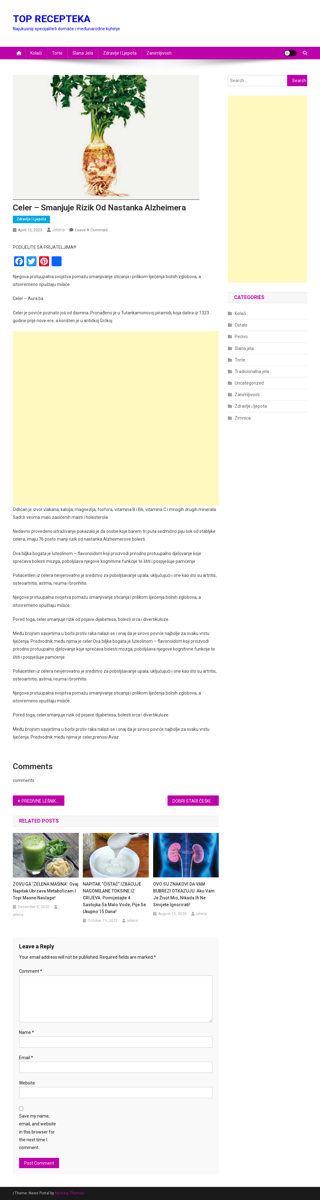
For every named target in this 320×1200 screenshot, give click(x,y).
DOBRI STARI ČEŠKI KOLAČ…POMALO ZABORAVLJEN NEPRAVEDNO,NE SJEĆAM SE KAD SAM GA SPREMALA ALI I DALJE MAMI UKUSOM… (195, 801)
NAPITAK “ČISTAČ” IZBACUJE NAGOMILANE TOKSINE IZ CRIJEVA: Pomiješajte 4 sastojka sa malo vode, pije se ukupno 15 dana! (114, 898)
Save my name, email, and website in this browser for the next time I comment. (37, 1132)
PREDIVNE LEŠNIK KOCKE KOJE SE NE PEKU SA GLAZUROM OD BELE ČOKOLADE (43, 801)
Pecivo (241, 336)
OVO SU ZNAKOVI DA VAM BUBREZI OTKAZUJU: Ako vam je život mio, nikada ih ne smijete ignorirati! (184, 894)
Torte (57, 53)
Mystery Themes (69, 1193)
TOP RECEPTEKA (51, 19)
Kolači (36, 53)
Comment (30, 971)
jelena (58, 229)
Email (26, 1057)
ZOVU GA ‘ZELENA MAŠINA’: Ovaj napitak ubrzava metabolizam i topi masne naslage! (45, 891)
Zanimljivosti (159, 53)
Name (26, 1032)
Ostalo (241, 324)
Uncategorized (249, 383)
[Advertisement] (116, 374)
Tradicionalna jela (252, 371)
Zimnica (243, 418)
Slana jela (82, 53)
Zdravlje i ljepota (120, 53)
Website (27, 1082)
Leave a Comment (91, 230)
